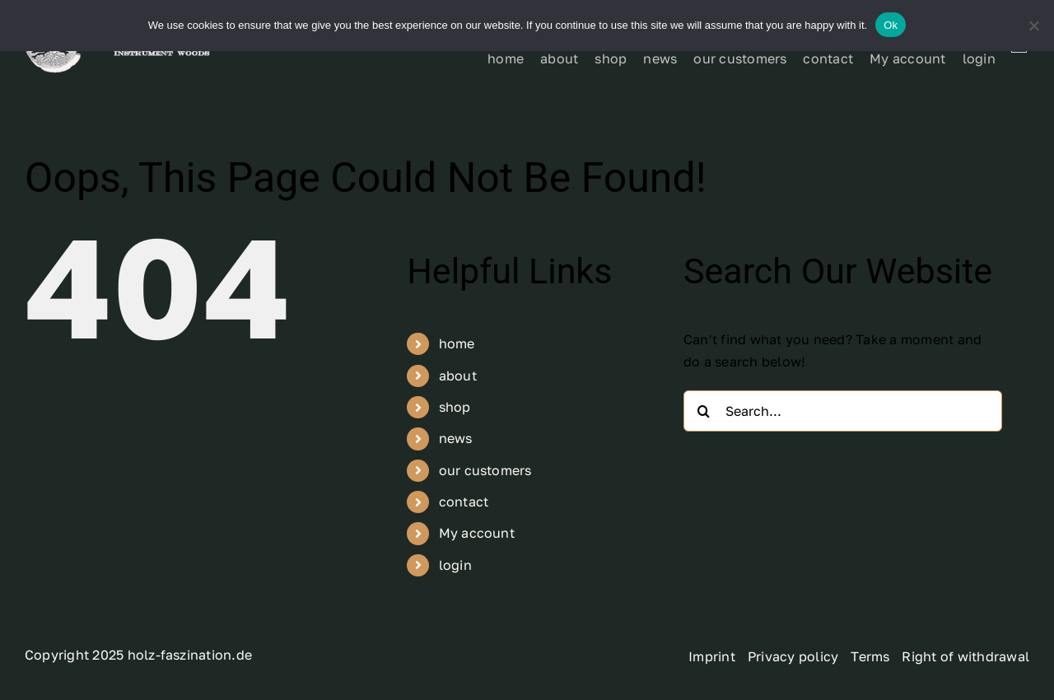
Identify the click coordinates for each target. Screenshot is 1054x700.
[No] (1033, 25)
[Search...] (842, 411)
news (456, 438)
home (457, 343)
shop (455, 407)
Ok (891, 25)
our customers (485, 470)
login (455, 565)
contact (464, 501)
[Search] (704, 411)
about (458, 375)
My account (477, 533)
